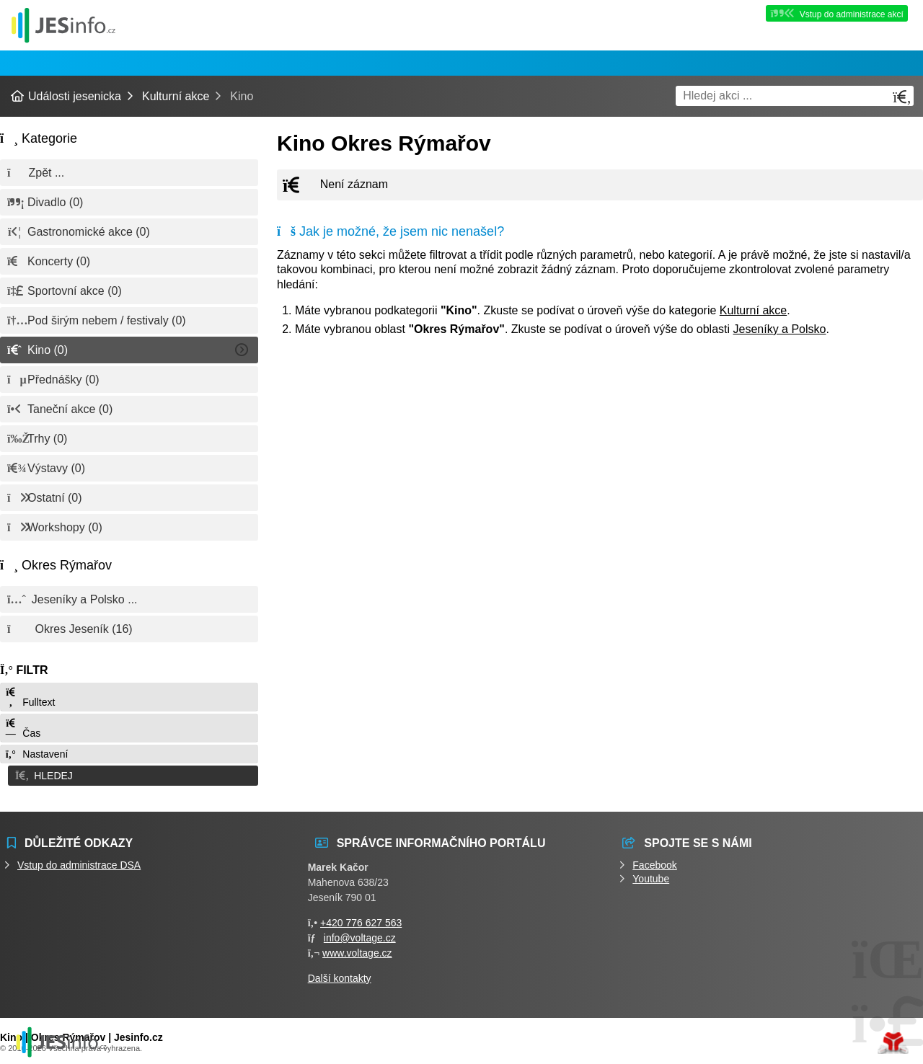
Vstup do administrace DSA (79, 862)
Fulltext (29, 697)
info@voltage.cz (360, 935)
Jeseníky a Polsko (779, 329)
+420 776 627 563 (361, 920)
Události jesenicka (63, 25)
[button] (129, 774)
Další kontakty (339, 975)
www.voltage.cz (357, 950)
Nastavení (36, 754)
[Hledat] (902, 97)
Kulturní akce (175, 96)
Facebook (654, 862)
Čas (22, 728)
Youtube (650, 876)
